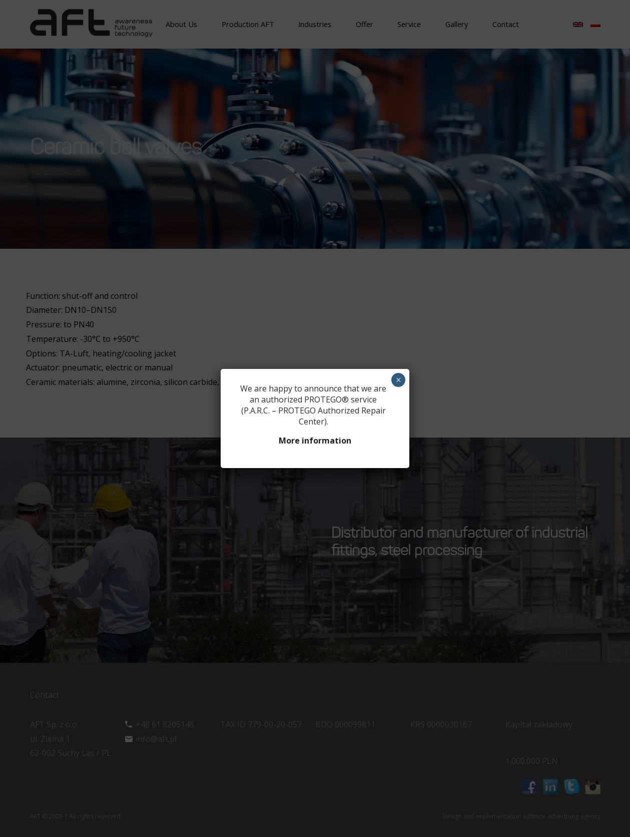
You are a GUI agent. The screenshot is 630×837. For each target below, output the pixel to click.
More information (315, 440)
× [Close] (398, 379)
